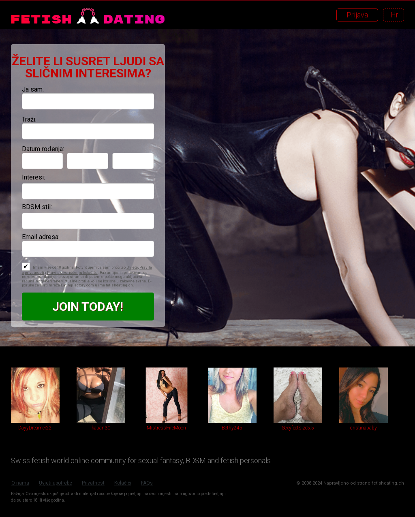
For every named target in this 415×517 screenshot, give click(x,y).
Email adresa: (41, 237)
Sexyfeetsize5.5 (298, 428)
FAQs (147, 483)
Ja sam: (33, 89)
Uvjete (132, 267)
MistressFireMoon (166, 428)
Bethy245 (232, 428)
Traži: (29, 119)
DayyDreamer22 (35, 428)
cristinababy (363, 428)
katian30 (101, 428)
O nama (20, 483)
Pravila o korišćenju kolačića (72, 272)
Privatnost (93, 483)
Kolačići (122, 483)
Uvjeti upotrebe (55, 483)
